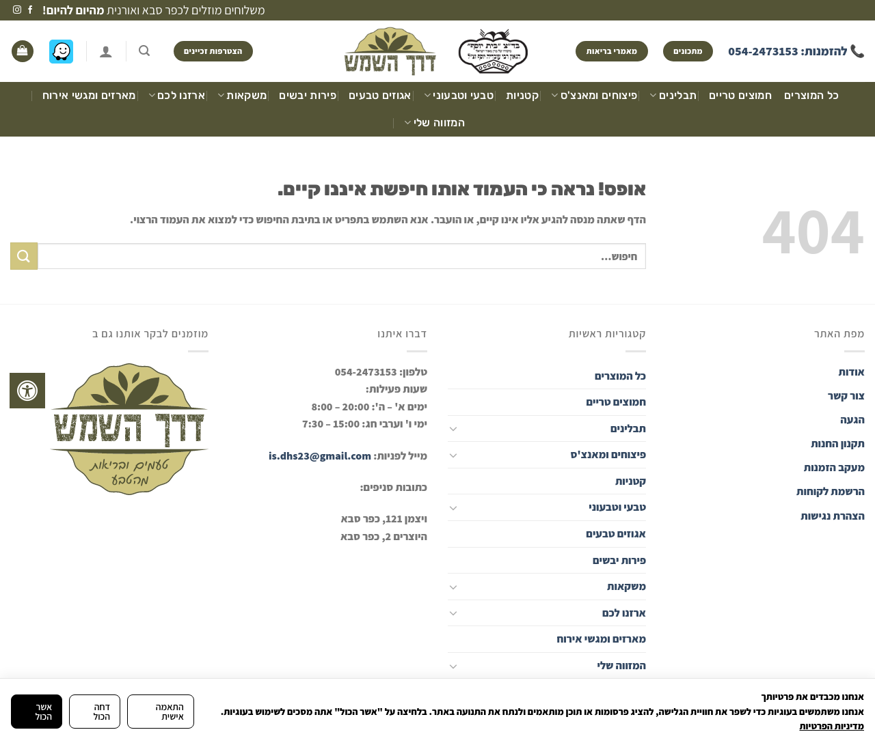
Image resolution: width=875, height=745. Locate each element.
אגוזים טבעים (380, 95)
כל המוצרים (811, 95)
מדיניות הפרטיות (831, 726)
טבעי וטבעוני (459, 95)
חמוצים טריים (740, 95)
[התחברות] (106, 51)
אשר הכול (43, 711)
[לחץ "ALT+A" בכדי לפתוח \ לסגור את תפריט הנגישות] (27, 390)
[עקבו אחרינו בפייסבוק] (30, 10)
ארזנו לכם (176, 95)
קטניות (522, 95)
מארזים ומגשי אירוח (89, 95)
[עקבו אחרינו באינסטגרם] (17, 10)
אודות (852, 372)
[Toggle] (453, 428)
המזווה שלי (434, 123)
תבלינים (673, 95)
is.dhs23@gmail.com (320, 456)
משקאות (242, 95)
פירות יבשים (307, 95)
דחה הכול (101, 711)
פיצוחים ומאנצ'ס (594, 95)
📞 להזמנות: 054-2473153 (796, 51)
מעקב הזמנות (834, 467)
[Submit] (24, 255)
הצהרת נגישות (831, 516)
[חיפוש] (144, 51)
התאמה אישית (170, 711)
